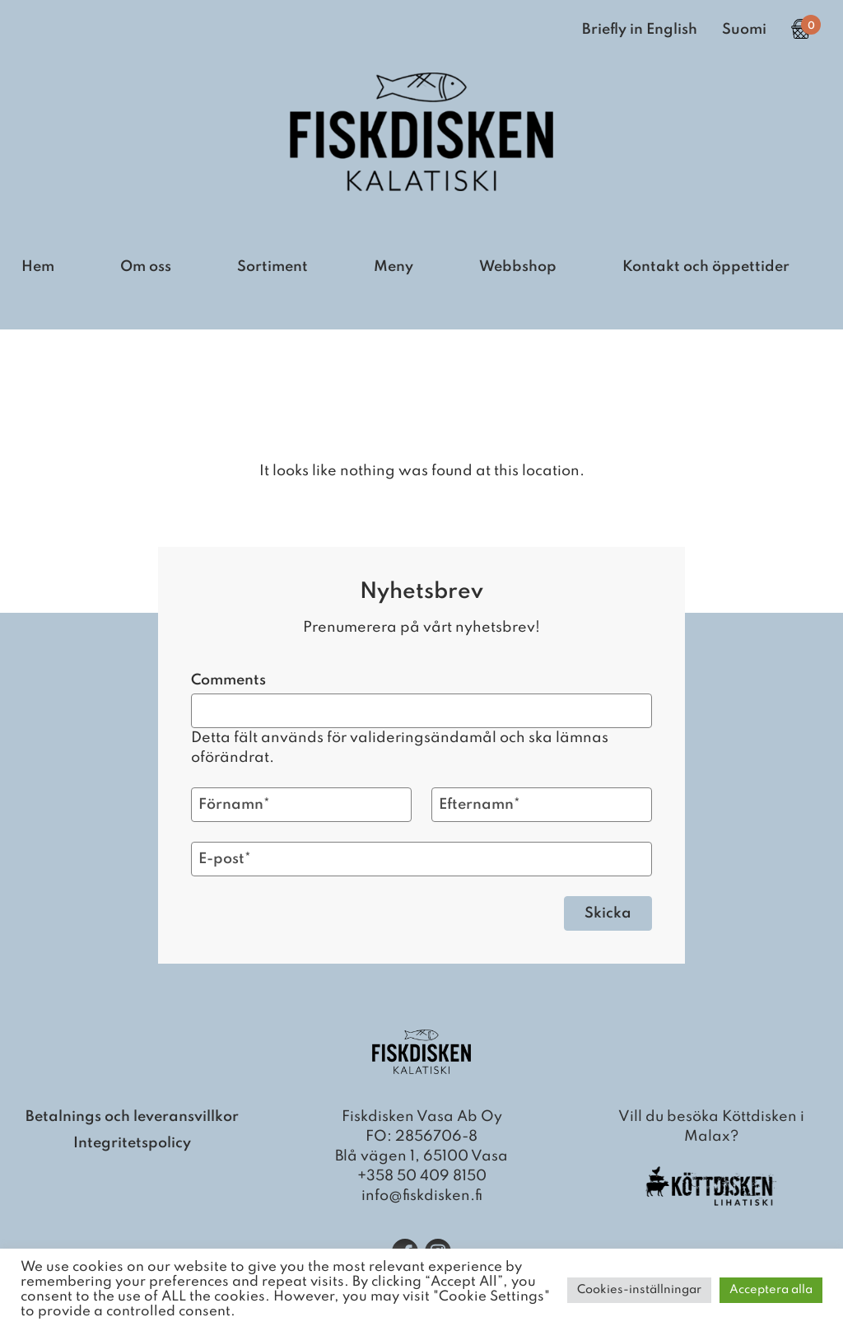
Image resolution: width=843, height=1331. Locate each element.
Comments (228, 680)
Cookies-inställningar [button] (639, 1290)
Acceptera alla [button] (771, 1290)
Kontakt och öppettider (705, 266)
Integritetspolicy (132, 1143)
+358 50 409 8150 (422, 1176)
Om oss (145, 266)
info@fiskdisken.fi (421, 1196)
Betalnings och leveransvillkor (132, 1116)
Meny (393, 266)
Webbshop (518, 266)
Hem (37, 266)
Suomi (744, 29)
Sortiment (272, 266)
